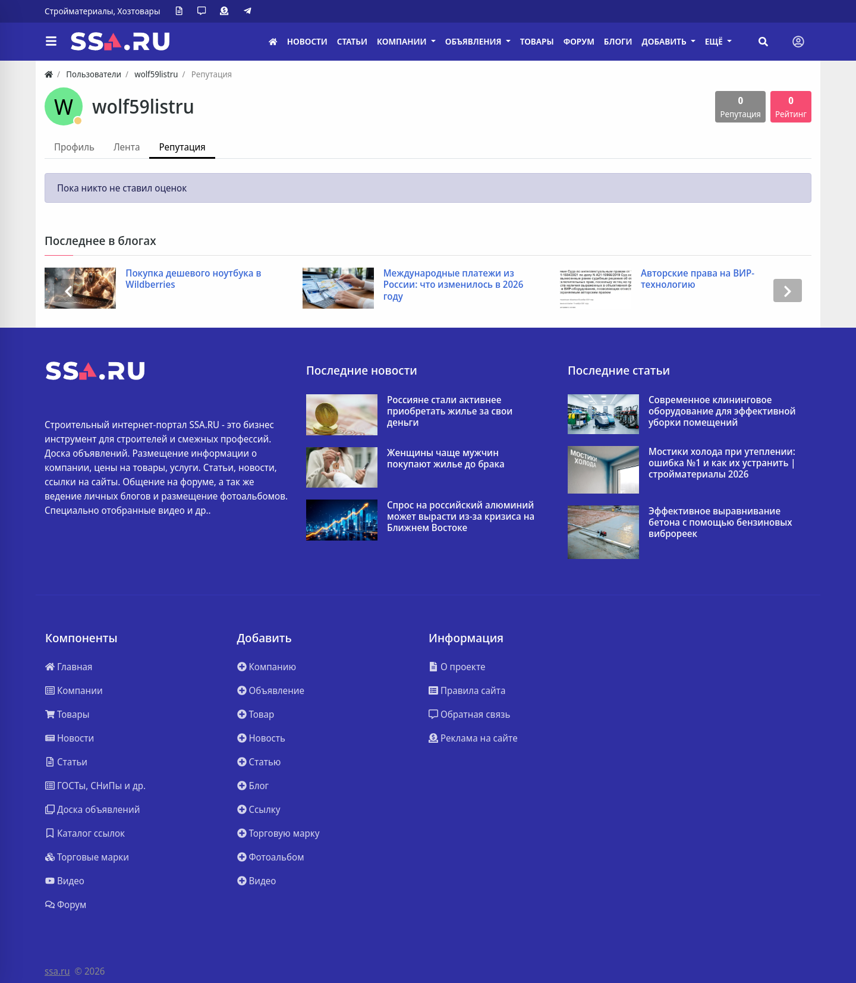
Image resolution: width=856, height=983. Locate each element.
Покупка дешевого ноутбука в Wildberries (193, 279)
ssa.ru (57, 971)
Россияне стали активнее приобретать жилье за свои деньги (449, 411)
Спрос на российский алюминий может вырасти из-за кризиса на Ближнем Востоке (460, 517)
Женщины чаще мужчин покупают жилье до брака (446, 458)
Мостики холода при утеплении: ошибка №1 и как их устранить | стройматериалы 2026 (722, 463)
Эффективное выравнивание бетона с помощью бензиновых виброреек (720, 522)
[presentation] (68, 290)
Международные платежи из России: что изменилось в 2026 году (453, 285)
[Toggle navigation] (798, 41)
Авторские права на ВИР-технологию (697, 279)
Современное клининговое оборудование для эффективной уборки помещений (722, 411)
